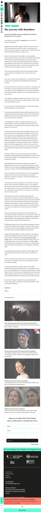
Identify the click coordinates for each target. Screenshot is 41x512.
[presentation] (16, 435)
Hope (6, 290)
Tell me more (22, 510)
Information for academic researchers (15, 491)
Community (15, 26)
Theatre (7, 26)
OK (22, 506)
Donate (2, 500)
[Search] (2, 9)
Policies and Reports (10, 487)
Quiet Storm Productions (28, 167)
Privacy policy (34, 444)
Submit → (10, 440)
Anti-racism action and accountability (15, 489)
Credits (7, 493)
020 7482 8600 (9, 481)
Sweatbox (23, 40)
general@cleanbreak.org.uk (12, 483)
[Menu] (2, 5)
